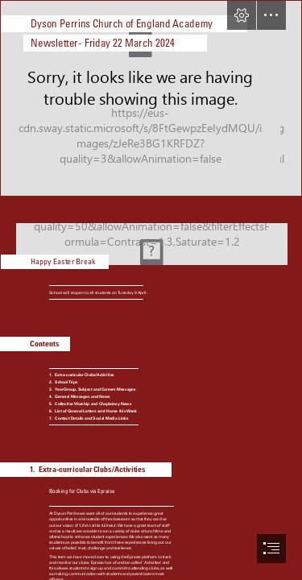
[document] (151, 290)
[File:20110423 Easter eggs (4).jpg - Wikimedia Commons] (151, 235)
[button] (241, 15)
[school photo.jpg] (151, 98)
